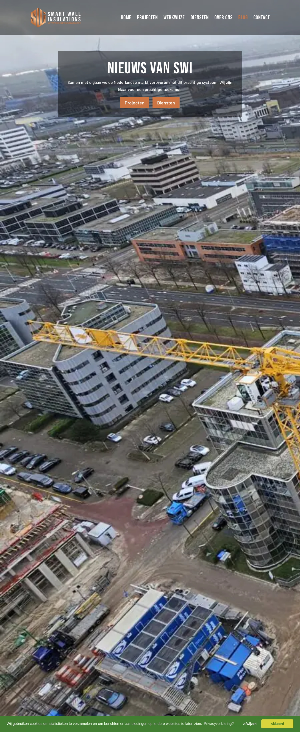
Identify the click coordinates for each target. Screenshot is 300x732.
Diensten (200, 18)
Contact (261, 18)
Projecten (147, 18)
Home (126, 18)
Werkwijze (174, 18)
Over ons (223, 18)
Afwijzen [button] (249, 724)
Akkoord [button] (277, 724)
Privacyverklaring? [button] (219, 724)
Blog (243, 18)
